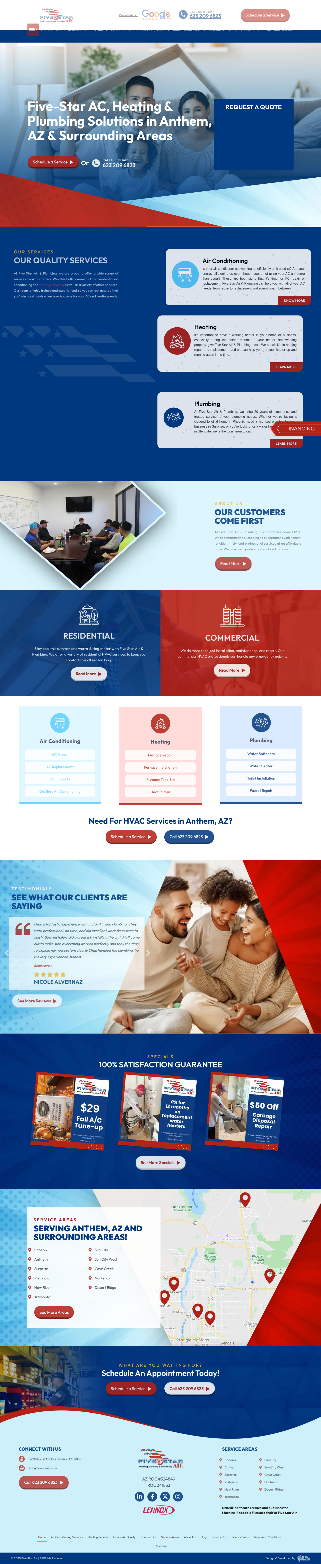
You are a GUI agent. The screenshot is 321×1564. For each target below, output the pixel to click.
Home (33, 36)
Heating (99, 36)
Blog (267, 36)
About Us (250, 36)
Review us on (128, 15)
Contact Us (283, 36)
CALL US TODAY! (201, 12)
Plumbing (121, 36)
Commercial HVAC (189, 36)
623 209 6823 (205, 15)
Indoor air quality (152, 36)
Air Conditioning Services (64, 36)
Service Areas (223, 36)
